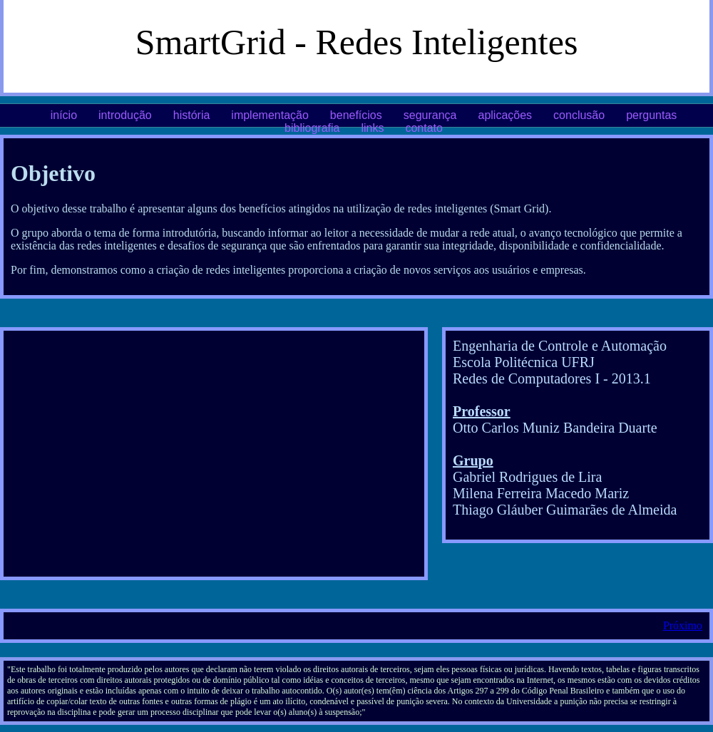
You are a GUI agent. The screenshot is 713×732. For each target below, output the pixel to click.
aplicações (505, 115)
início (64, 115)
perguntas (651, 115)
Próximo (682, 625)
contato (423, 128)
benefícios (356, 115)
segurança (430, 115)
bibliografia (311, 128)
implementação (270, 115)
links (372, 128)
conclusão (579, 115)
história (191, 115)
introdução (125, 115)
